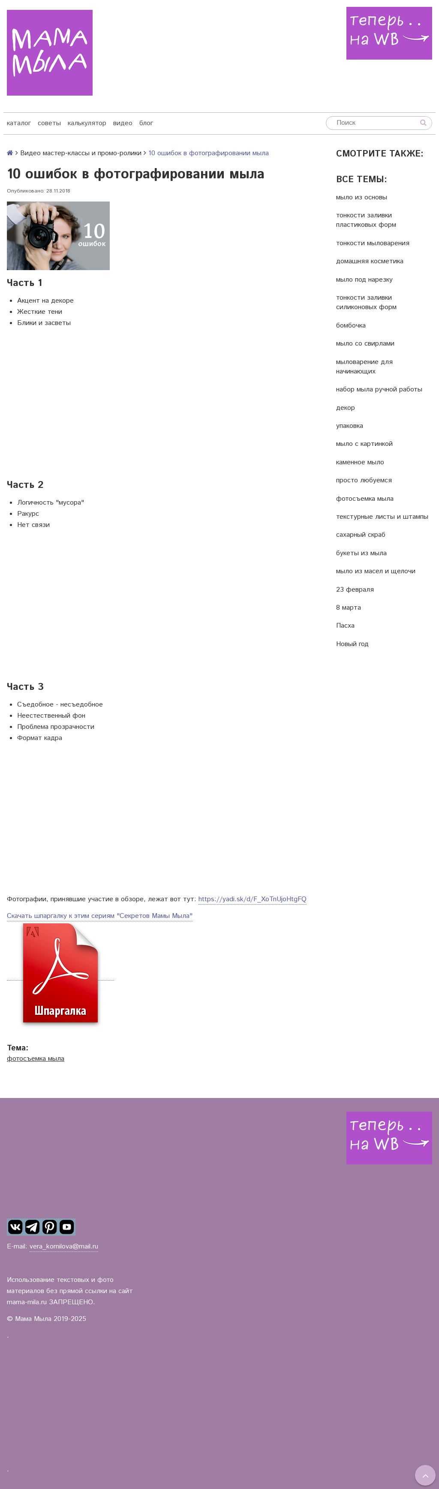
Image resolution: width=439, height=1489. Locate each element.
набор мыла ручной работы (379, 389)
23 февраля (355, 590)
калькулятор (87, 123)
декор (345, 408)
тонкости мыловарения (372, 243)
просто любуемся (364, 480)
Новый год (352, 644)
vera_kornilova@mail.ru (64, 1246)
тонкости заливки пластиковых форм (366, 220)
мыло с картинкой (364, 444)
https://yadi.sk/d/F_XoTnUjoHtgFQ (252, 899)
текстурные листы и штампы (382, 517)
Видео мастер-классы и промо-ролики (80, 153)
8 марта (348, 608)
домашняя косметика (369, 261)
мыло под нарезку (364, 280)
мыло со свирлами (365, 344)
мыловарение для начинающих (364, 367)
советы (49, 123)
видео (122, 123)
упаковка (349, 426)
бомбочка (351, 326)
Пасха (345, 626)
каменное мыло (360, 462)
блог (146, 123)
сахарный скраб (360, 535)
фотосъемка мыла (35, 1059)
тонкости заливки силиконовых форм (366, 302)
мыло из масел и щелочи (375, 571)
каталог (19, 123)
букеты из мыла (361, 553)
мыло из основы (361, 197)
